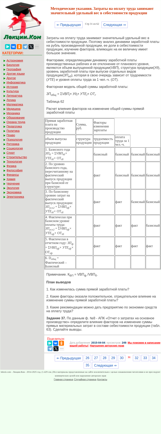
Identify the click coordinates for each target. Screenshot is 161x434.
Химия (10, 179)
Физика (11, 166)
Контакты (102, 379)
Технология (14, 161)
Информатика (15, 82)
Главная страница (63, 379)
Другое (11, 78)
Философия (14, 170)
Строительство (16, 157)
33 (145, 358)
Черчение (13, 183)
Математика (14, 104)
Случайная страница (85, 379)
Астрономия (14, 60)
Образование (15, 117)
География (13, 69)
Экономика (13, 192)
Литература (14, 95)
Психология (14, 139)
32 (137, 358)
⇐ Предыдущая (69, 25)
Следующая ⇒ (114, 25)
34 (154, 358)
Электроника (15, 196)
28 (104, 358)
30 (121, 358)
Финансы (12, 174)
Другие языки (15, 73)
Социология (14, 148)
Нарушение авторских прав (107, 345)
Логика (11, 100)
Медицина (13, 108)
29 (113, 358)
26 (87, 358)
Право (10, 135)
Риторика (12, 144)
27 (96, 358)
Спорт (10, 152)
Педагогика (14, 126)
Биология (12, 65)
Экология (12, 188)
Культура (12, 91)
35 (87, 365)
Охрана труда (15, 122)
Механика (13, 113)
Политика (12, 130)
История (12, 87)
